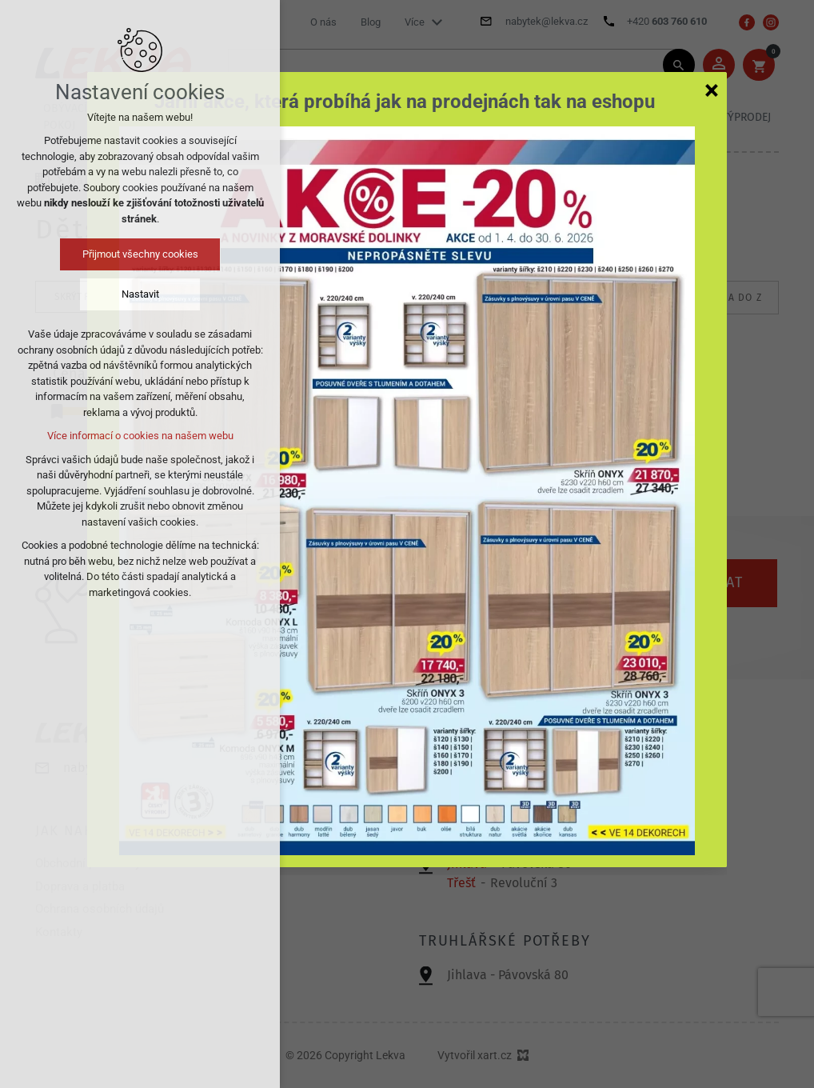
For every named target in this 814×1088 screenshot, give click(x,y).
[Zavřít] (711, 89)
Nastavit (140, 294)
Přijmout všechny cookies (140, 254)
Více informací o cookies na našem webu (140, 436)
